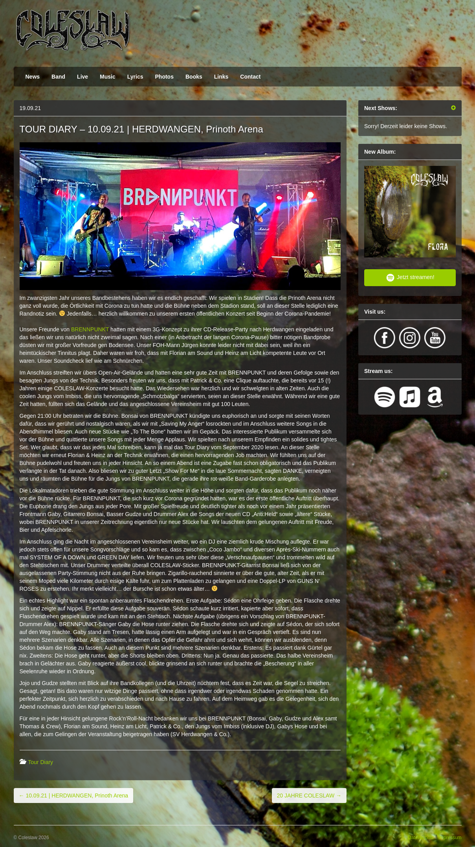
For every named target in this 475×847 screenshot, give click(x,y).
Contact (250, 76)
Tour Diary (40, 762)
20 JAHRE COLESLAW (309, 795)
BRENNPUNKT (90, 329)
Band (58, 76)
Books (193, 76)
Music (108, 76)
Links (221, 76)
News (33, 76)
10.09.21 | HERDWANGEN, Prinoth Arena (73, 795)
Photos (164, 76)
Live (82, 76)
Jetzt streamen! (410, 278)
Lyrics (135, 76)
